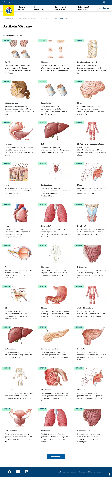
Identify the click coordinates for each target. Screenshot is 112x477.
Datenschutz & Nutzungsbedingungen (91, 472)
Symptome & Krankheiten (26, 18)
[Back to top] (109, 474)
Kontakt (59, 472)
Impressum (74, 472)
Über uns (66, 472)
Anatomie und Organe (48, 18)
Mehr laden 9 (56, 457)
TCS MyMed (8, 18)
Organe (63, 18)
